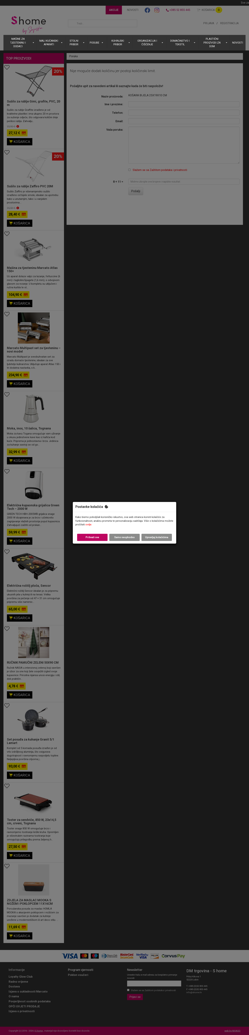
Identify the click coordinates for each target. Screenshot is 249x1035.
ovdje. (88, 524)
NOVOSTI (237, 42)
